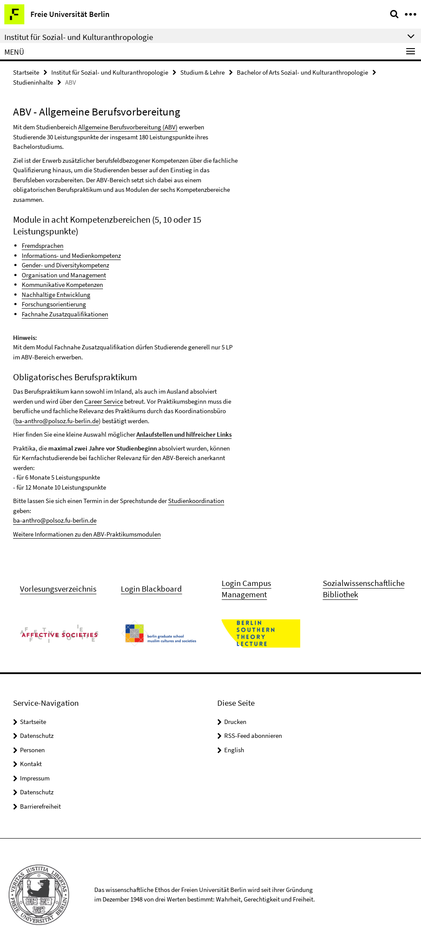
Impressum (35, 778)
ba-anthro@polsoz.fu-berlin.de (57, 421)
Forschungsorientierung (54, 304)
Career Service (103, 401)
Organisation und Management (64, 275)
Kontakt (31, 764)
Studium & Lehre (202, 72)
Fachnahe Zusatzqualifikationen (65, 314)
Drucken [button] (235, 721)
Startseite (26, 72)
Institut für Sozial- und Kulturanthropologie (109, 72)
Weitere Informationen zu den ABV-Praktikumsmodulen (87, 534)
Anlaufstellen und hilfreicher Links (184, 434)
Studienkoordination (196, 501)
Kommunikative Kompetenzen (62, 284)
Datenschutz (36, 735)
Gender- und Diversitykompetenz (65, 265)
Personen (32, 750)
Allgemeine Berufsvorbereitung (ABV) (128, 127)
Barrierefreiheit (40, 806)
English (234, 750)
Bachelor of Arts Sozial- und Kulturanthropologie (302, 72)
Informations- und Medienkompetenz (71, 255)
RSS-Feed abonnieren (253, 735)
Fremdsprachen (42, 245)
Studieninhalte (33, 82)
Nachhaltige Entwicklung (56, 294)
